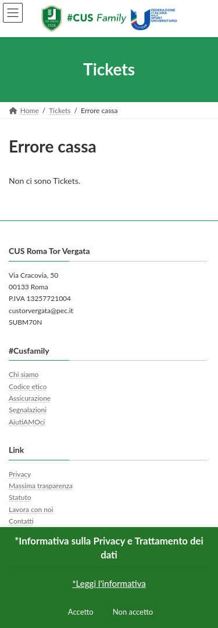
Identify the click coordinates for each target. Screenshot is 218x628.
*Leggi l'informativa (109, 583)
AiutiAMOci (27, 422)
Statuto (20, 497)
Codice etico (28, 386)
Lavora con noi (31, 509)
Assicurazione (30, 398)
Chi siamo (23, 374)
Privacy (20, 474)
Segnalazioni (28, 409)
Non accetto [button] (133, 611)
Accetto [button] (81, 611)
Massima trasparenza (41, 485)
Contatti (21, 521)
